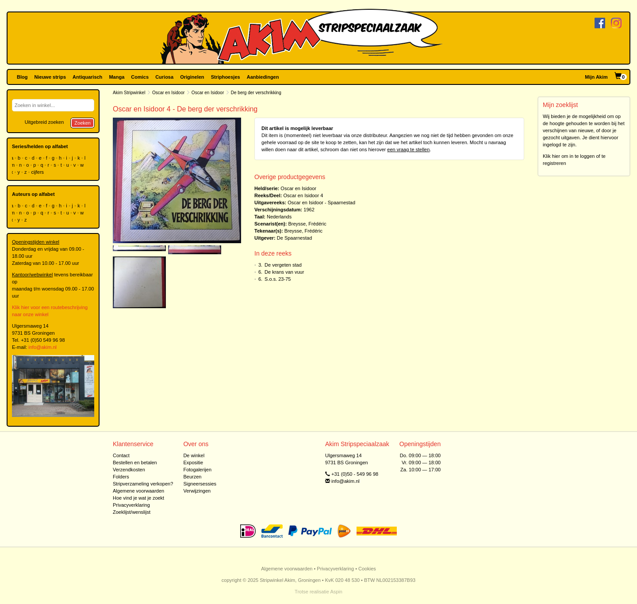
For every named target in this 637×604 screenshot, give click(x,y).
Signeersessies (199, 483)
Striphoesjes (225, 77)
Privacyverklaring (131, 505)
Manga (116, 77)
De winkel (193, 455)
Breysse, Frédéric (307, 223)
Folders (121, 476)
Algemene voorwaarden (138, 490)
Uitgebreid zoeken (44, 122)
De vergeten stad (283, 265)
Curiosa (164, 77)
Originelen (192, 77)
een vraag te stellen (408, 149)
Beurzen (192, 476)
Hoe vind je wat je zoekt (138, 498)
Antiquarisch (87, 77)
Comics (140, 77)
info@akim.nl (42, 347)
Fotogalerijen (197, 469)
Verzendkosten (129, 469)
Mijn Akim (596, 77)
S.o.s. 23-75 (278, 279)
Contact (121, 455)
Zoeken (82, 123)
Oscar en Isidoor (168, 92)
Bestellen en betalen (135, 462)
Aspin (336, 591)
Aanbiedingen (263, 77)
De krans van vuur (284, 272)
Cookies (367, 568)
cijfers (38, 172)
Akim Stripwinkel (129, 92)
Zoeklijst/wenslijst (131, 512)
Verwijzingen (197, 490)
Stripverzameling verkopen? (143, 483)
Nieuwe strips (50, 77)
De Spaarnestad (294, 238)
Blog (22, 77)
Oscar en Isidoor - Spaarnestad (321, 202)
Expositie (193, 462)
